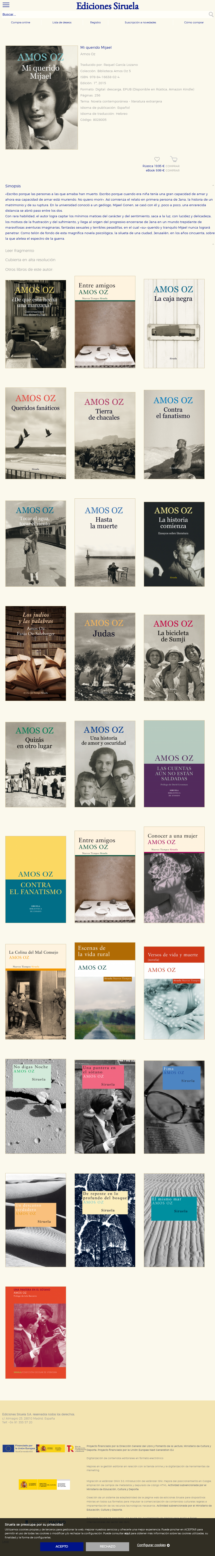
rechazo (107, 1546)
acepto (62, 1546)
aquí (127, 1533)
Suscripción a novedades (140, 22)
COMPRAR (173, 166)
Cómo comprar (194, 22)
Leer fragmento (19, 251)
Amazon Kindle (181, 89)
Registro (95, 22)
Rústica (161, 89)
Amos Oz (87, 54)
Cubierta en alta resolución (30, 260)
